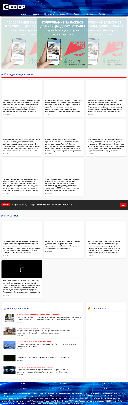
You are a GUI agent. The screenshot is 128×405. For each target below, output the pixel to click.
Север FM (64, 14)
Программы (49, 14)
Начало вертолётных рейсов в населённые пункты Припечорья (35, 367)
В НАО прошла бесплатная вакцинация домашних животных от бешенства (38, 314)
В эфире (77, 14)
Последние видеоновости (19, 74)
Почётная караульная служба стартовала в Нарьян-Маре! (33, 328)
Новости (35, 14)
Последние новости (18, 308)
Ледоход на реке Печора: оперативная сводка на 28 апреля (34, 341)
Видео (23, 14)
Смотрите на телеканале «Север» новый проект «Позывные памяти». (43, 358)
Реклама (89, 14)
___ (123, 205)
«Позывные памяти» (23, 355)
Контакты (103, 14)
